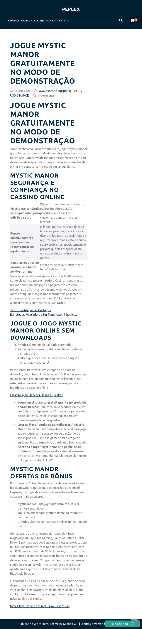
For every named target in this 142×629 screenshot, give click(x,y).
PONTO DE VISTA (57, 20)
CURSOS (13, 20)
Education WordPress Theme (39, 623)
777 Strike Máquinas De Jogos (30, 310)
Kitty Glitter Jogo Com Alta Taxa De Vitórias (40, 606)
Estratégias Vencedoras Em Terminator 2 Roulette (43, 314)
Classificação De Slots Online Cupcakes (36, 395)
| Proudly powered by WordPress (101, 623)
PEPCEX (71, 9)
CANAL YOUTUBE (32, 20)
